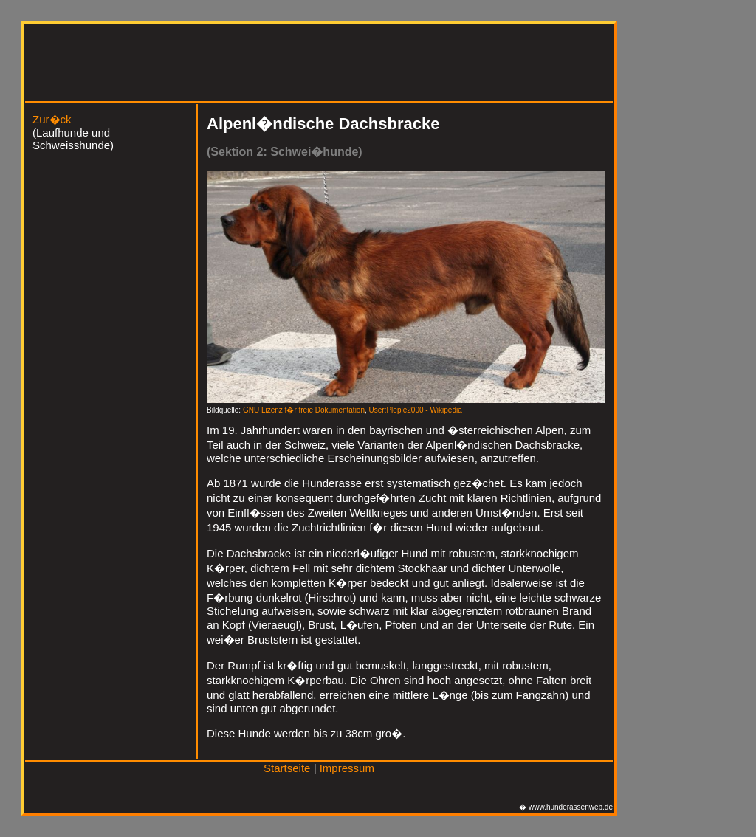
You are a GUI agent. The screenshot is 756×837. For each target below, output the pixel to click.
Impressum (347, 768)
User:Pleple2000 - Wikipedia (415, 410)
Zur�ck (52, 119)
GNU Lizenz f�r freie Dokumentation (304, 410)
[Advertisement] (300, 65)
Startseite (287, 768)
